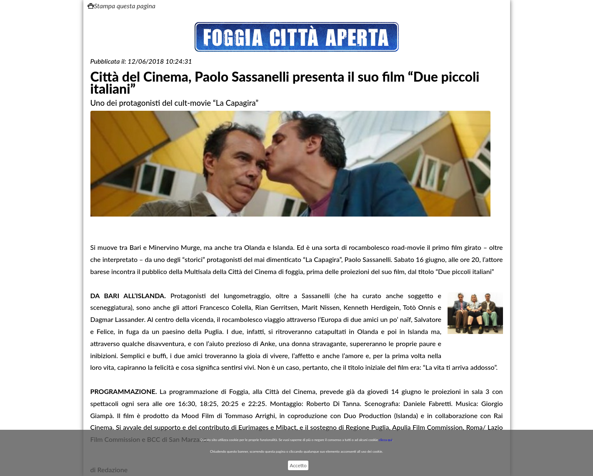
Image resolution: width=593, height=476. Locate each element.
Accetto (298, 465)
